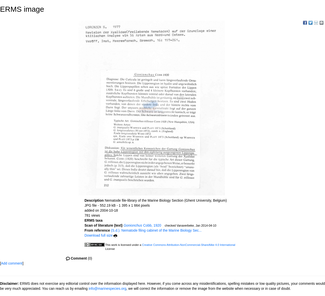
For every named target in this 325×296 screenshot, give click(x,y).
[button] (163, 225)
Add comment (11, 263)
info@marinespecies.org (107, 289)
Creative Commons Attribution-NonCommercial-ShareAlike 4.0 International (188, 244)
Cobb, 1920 (142, 225)
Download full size (101, 235)
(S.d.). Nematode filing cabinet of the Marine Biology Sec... (156, 230)
